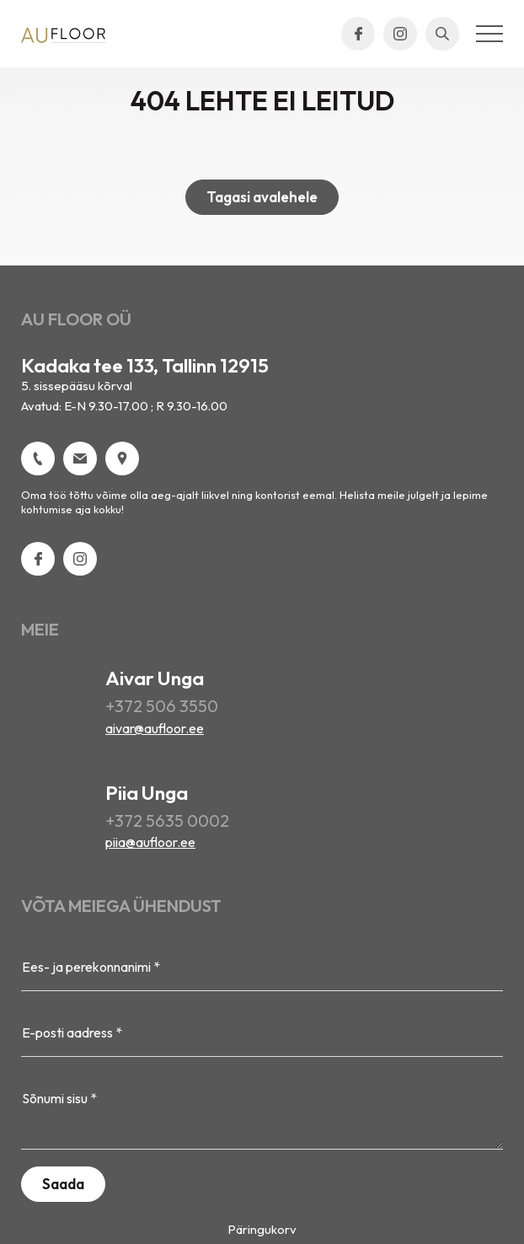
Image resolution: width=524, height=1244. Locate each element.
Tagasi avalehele (262, 197)
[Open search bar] (442, 34)
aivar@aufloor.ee (154, 728)
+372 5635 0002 (167, 820)
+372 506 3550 (161, 705)
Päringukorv (262, 1229)
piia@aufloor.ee (150, 842)
